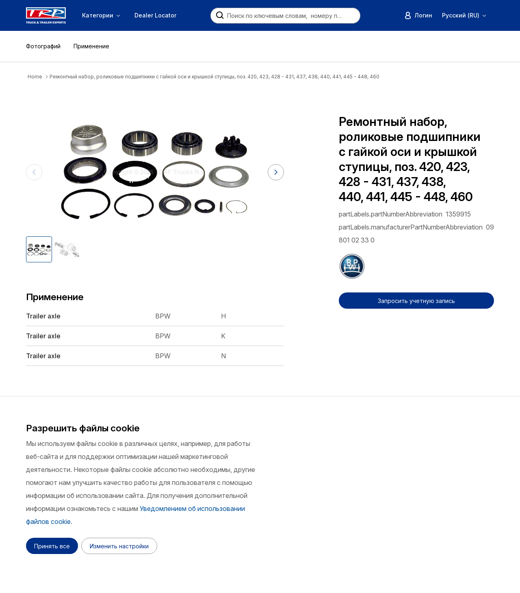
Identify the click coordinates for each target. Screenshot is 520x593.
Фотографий (43, 46)
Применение (91, 46)
